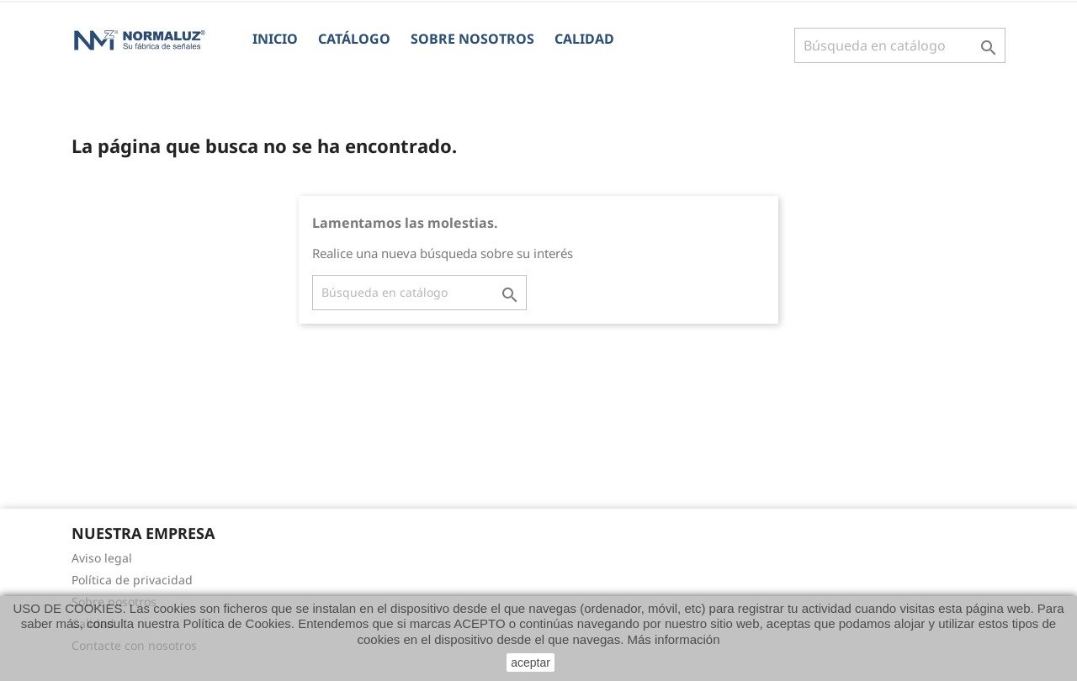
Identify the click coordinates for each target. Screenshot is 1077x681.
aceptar (530, 662)
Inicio (275, 38)
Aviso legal (102, 558)
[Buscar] (899, 45)
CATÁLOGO (354, 38)
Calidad (584, 38)
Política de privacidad (132, 580)
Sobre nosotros (472, 38)
